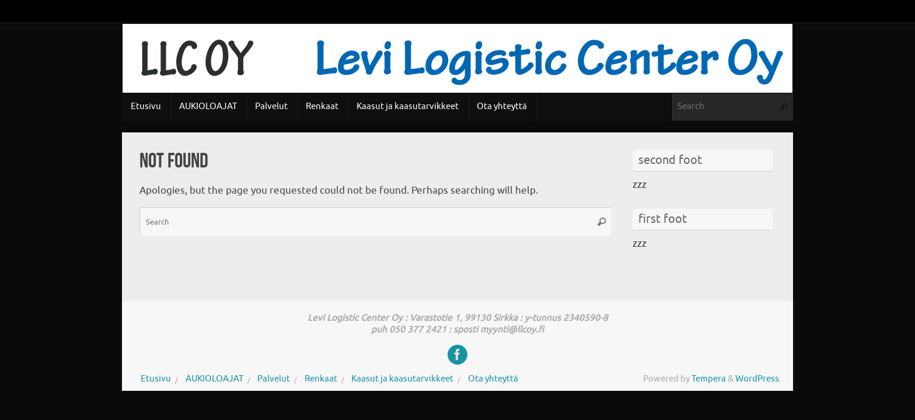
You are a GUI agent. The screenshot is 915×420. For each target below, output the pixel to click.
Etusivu (156, 378)
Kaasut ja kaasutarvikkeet (402, 378)
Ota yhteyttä (493, 378)
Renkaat (321, 378)
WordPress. (758, 378)
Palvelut (273, 378)
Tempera (709, 378)
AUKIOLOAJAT (214, 378)
